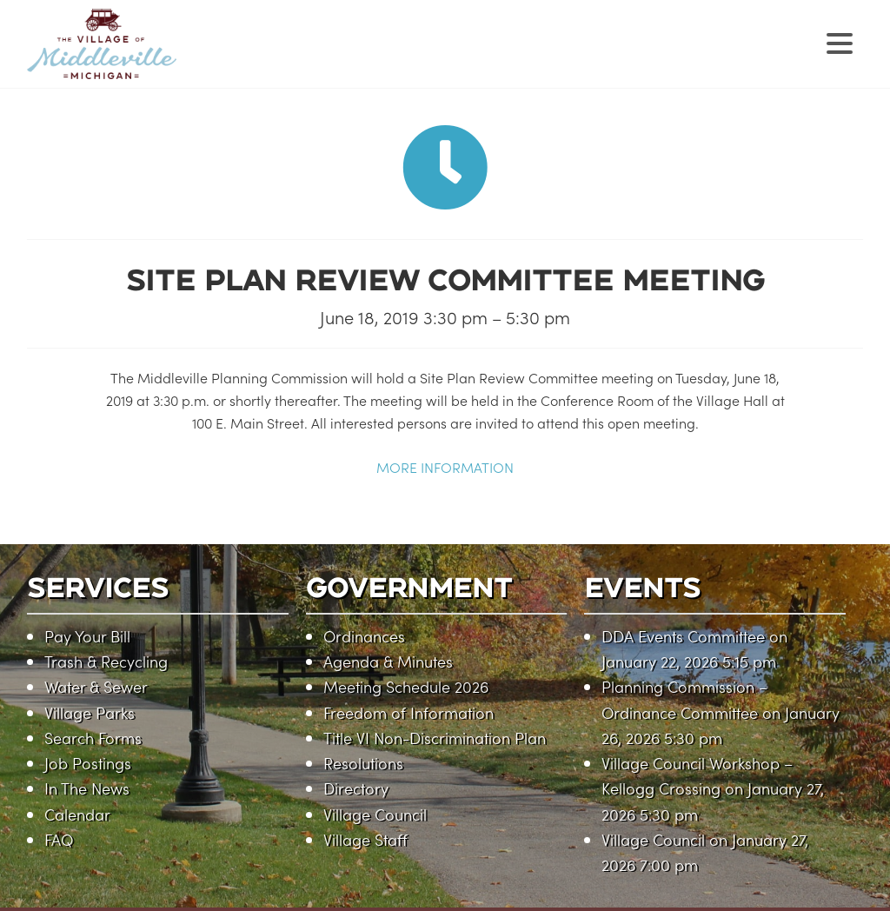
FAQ (58, 839)
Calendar (77, 814)
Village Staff (365, 839)
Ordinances (364, 636)
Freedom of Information (408, 712)
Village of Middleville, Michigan (211, 59)
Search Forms (93, 737)
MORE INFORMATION (445, 466)
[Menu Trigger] (839, 41)
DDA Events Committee (683, 636)
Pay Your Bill (87, 636)
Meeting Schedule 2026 (405, 686)
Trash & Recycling (106, 661)
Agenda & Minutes (388, 661)
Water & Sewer (96, 686)
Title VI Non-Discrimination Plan (434, 737)
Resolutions (363, 763)
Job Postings (87, 763)
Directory (356, 788)
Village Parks (89, 712)
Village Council (375, 814)
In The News (87, 788)
